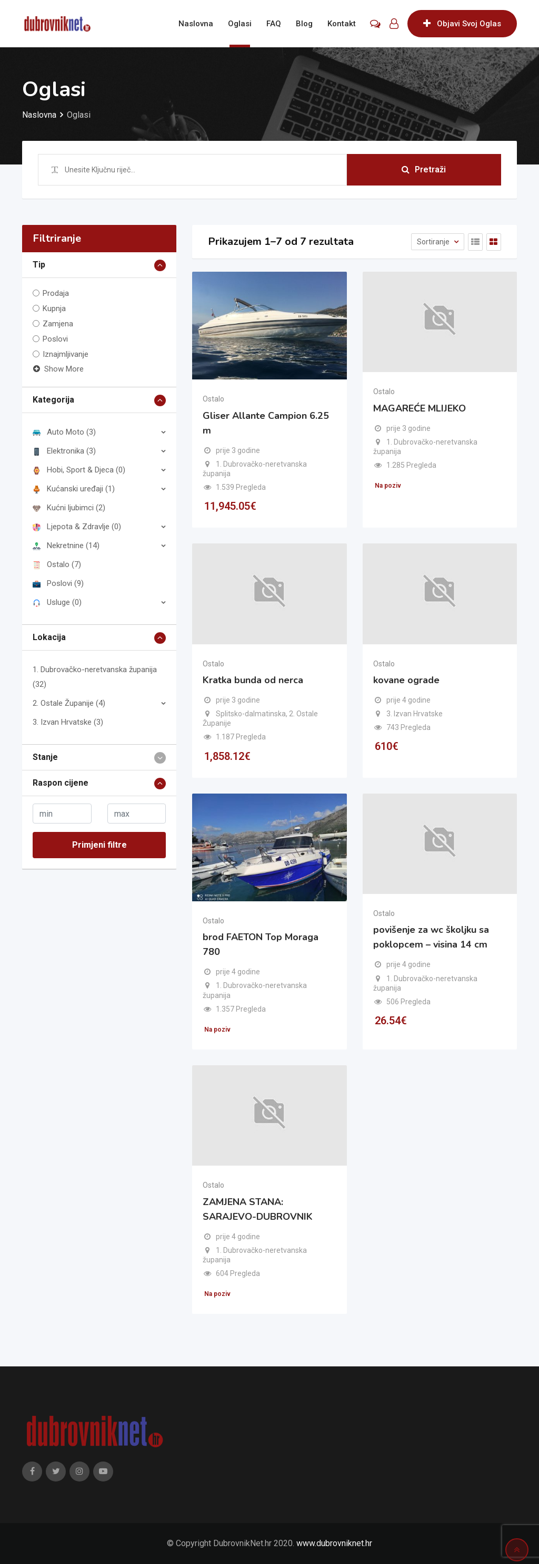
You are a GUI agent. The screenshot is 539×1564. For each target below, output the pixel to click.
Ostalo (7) (57, 564)
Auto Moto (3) (64, 432)
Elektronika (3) (64, 451)
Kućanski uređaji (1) (74, 488)
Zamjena (58, 323)
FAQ (273, 23)
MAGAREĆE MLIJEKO (419, 408)
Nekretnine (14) (66, 545)
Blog (304, 23)
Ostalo (213, 399)
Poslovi (55, 339)
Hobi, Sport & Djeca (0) (79, 470)
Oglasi (240, 23)
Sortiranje (434, 242)
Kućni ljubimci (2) (69, 507)
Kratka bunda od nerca (253, 680)
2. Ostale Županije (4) (69, 703)
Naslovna (195, 23)
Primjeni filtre (99, 845)
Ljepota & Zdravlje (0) (77, 526)
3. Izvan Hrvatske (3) (68, 722)
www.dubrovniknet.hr (334, 1543)
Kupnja (54, 308)
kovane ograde (406, 680)
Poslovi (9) (58, 583)
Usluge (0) (57, 602)
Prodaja (56, 293)
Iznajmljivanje (65, 354)
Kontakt (341, 23)
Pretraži (424, 169)
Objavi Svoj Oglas (462, 23)
